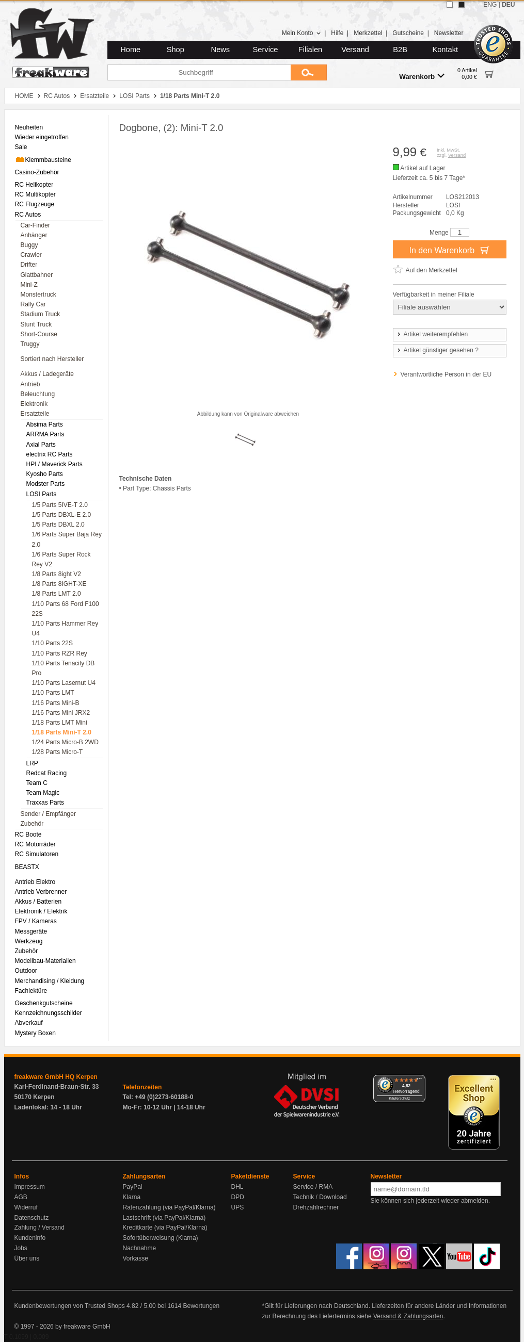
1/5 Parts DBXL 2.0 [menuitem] (58, 524)
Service (265, 49)
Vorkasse (135, 1258)
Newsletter (449, 33)
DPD (237, 1197)
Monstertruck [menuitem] (38, 294)
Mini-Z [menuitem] (29, 284)
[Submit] (309, 72)
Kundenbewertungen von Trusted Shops (69, 1306)
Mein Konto (301, 33)
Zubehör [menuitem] (32, 823)
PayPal (132, 1186)
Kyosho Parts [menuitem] (44, 474)
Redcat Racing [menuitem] (46, 773)
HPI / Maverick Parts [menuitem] (54, 464)
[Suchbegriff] (199, 72)
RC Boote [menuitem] (28, 834)
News (220, 49)
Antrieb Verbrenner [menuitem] (41, 891)
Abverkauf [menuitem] (29, 1022)
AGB (20, 1197)
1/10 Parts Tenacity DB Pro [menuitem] (63, 668)
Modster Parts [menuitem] (45, 483)
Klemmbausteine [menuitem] (43, 159)
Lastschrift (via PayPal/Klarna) (164, 1217)
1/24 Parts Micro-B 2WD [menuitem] (65, 742)
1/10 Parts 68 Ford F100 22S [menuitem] (65, 608)
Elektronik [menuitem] (34, 403)
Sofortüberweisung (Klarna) (160, 1237)
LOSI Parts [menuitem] (41, 494)
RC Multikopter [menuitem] (35, 194)
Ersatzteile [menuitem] (35, 413)
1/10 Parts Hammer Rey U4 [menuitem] (65, 628)
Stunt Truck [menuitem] (36, 324)
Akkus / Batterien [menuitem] (38, 901)
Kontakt (445, 49)
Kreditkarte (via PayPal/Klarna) (165, 1227)
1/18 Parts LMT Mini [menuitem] (59, 722)
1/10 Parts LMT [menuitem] (53, 692)
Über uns (27, 1258)
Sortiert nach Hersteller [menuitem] (52, 359)
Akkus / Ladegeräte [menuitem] (47, 374)
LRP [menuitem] (32, 763)
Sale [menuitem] (21, 147)
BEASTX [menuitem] (27, 867)
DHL (237, 1186)
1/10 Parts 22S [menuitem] (52, 643)
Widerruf (26, 1207)
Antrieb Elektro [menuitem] (35, 882)
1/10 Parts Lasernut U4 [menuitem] (64, 682)
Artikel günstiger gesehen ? (437, 350)
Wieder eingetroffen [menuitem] (42, 137)
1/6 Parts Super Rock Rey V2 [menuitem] (61, 559)
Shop (175, 49)
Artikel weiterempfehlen (432, 334)
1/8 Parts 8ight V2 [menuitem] (56, 574)
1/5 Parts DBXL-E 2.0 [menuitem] (61, 514)
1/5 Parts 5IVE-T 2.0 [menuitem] (60, 505)
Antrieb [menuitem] (30, 384)
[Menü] (419, 1081)
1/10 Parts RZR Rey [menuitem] (59, 653)
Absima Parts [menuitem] (44, 424)
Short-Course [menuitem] (39, 334)
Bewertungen (201, 1306)
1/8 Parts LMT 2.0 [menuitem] (56, 593)
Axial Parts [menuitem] (41, 444)
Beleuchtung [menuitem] (38, 394)
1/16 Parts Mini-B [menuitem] (56, 703)
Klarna (132, 1197)
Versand (355, 49)
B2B (400, 49)
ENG (490, 4)
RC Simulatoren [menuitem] (37, 854)
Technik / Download (320, 1197)
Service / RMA (313, 1186)
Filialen (310, 49)
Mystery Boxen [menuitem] (35, 1033)
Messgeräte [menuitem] (31, 931)
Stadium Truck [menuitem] (40, 314)
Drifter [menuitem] (29, 264)
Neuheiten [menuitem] (29, 127)
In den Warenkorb (449, 249)
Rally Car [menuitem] (33, 304)
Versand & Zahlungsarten (408, 1316)
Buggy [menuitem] (29, 245)
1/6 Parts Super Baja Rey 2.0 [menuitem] (67, 539)
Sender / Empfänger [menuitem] (48, 813)
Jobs (20, 1248)
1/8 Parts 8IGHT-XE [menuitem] (59, 583)
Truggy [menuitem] (30, 344)
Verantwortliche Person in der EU (446, 374)
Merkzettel (368, 33)
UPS (237, 1207)
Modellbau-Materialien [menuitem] (45, 960)
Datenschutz (31, 1217)
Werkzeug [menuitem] (29, 941)
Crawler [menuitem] (31, 254)
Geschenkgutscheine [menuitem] (44, 1003)
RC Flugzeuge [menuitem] (35, 204)
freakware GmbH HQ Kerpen (56, 1077)
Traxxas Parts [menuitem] (45, 802)
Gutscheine (408, 33)
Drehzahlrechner (316, 1207)
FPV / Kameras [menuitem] (36, 921)
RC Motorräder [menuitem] (35, 844)
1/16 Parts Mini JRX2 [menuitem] (61, 712)
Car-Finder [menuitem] (35, 225)
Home (130, 49)
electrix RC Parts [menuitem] (49, 454)
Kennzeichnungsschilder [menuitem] (48, 1013)
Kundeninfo (30, 1237)
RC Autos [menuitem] (28, 214)
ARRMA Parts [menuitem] (45, 434)
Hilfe (337, 33)
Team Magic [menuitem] (43, 792)
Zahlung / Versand (39, 1227)
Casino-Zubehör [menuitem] (37, 172)
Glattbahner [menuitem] (37, 275)
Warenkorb (421, 76)
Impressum (29, 1186)
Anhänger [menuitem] (34, 235)
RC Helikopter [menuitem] (34, 184)
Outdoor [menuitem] (26, 970)
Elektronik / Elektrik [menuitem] (41, 911)
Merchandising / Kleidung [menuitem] (50, 981)
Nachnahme (139, 1248)
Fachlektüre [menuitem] (31, 990)
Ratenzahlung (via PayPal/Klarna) (169, 1207)
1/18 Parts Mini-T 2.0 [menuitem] (61, 732)
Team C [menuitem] (36, 783)
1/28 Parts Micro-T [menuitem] (57, 752)
